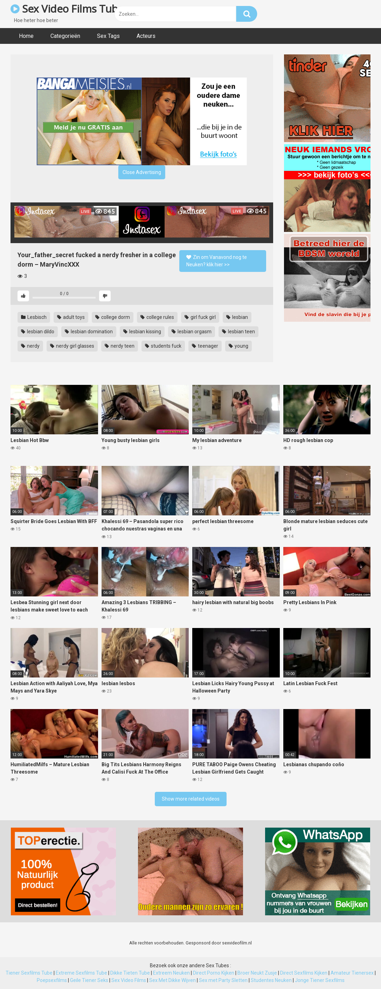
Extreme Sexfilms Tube (81, 973)
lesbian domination (89, 331)
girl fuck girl (200, 317)
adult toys (71, 317)
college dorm (112, 317)
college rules (157, 317)
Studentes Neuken (271, 980)
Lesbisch (34, 317)
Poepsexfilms (52, 980)
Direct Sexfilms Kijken (303, 973)
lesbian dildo (37, 331)
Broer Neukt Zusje (257, 973)
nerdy (30, 346)
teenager (205, 346)
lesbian (237, 317)
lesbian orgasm (192, 331)
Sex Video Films (128, 980)
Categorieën (65, 36)
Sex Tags (108, 36)
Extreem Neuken (171, 973)
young (238, 346)
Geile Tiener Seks (89, 980)
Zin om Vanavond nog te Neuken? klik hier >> (216, 260)
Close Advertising (142, 172)
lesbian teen (238, 331)
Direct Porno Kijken (213, 973)
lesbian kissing (142, 331)
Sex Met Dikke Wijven (172, 980)
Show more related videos (191, 799)
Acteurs (146, 36)
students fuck (163, 346)
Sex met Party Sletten (223, 980)
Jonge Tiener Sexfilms (320, 980)
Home (26, 36)
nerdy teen (119, 346)
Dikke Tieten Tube (130, 973)
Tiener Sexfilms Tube (29, 973)
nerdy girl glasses (72, 346)
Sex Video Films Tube (67, 8)
